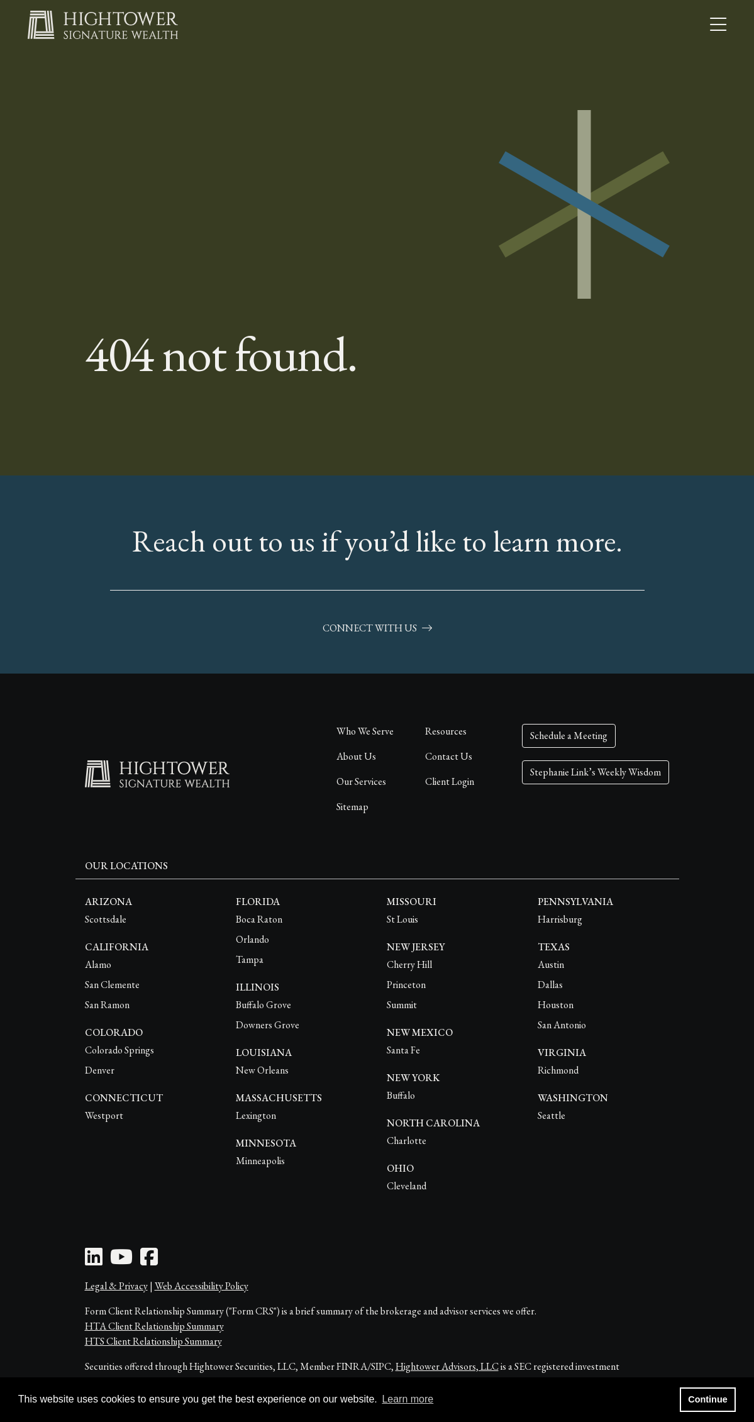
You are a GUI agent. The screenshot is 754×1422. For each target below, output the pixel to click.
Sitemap (352, 806)
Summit (402, 1004)
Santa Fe (403, 1050)
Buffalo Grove (263, 1004)
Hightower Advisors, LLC (447, 1366)
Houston (556, 1004)
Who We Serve (365, 731)
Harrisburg (560, 919)
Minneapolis (260, 1160)
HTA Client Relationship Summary (154, 1326)
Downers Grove (267, 1024)
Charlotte (406, 1140)
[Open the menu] (718, 25)
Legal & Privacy (116, 1285)
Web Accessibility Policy (201, 1285)
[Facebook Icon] (149, 1260)
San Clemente (112, 984)
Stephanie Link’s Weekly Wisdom (595, 772)
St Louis (402, 919)
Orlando (252, 939)
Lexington (256, 1115)
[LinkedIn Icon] (94, 1260)
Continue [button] (707, 1399)
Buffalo (401, 1095)
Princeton (406, 984)
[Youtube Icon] (121, 1260)
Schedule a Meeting (568, 735)
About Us (356, 756)
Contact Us (448, 756)
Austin (551, 964)
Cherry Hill (409, 964)
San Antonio (562, 1024)
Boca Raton (259, 919)
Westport (104, 1115)
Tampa (249, 959)
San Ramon (107, 1004)
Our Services (361, 781)
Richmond (558, 1070)
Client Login (449, 781)
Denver (99, 1070)
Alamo (98, 964)
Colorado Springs (119, 1050)
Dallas (550, 984)
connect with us (377, 628)
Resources (446, 731)
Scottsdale (105, 919)
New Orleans (262, 1070)
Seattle (551, 1115)
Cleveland (406, 1185)
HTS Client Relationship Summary (153, 1341)
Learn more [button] (407, 1399)
